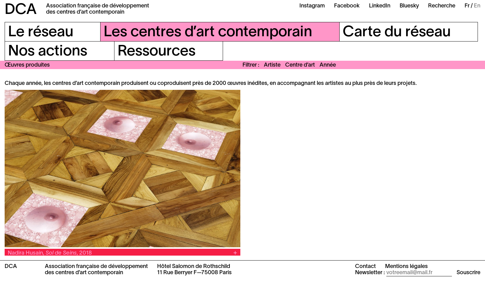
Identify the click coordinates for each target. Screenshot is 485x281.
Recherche (441, 6)
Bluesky (409, 6)
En (477, 6)
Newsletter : (370, 272)
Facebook (347, 6)
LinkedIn (379, 6)
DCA (21, 10)
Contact (365, 266)
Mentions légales (406, 266)
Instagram (312, 6)
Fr (467, 6)
